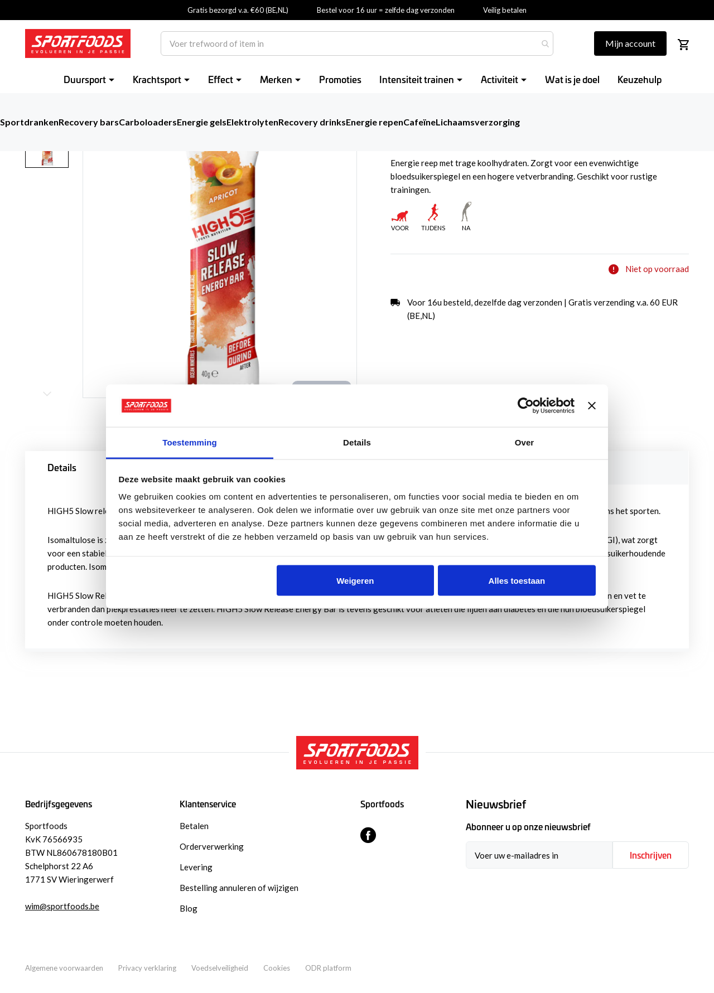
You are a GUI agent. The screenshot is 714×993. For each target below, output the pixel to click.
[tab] (577, 804)
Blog (188, 908)
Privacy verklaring (147, 967)
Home (35, 99)
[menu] (362, 79)
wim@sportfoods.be (62, 906)
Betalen (194, 826)
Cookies (276, 967)
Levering (196, 867)
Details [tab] (357, 442)
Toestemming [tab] (189, 442)
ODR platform (328, 967)
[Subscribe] (650, 855)
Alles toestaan (517, 580)
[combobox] (357, 43)
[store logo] (78, 43)
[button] (54, 210)
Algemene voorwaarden (64, 967)
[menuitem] (89, 79)
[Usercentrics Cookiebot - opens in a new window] (526, 406)
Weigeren (355, 580)
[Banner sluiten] (592, 406)
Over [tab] (524, 442)
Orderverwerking (212, 846)
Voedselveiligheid (219, 967)
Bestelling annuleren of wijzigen (239, 888)
